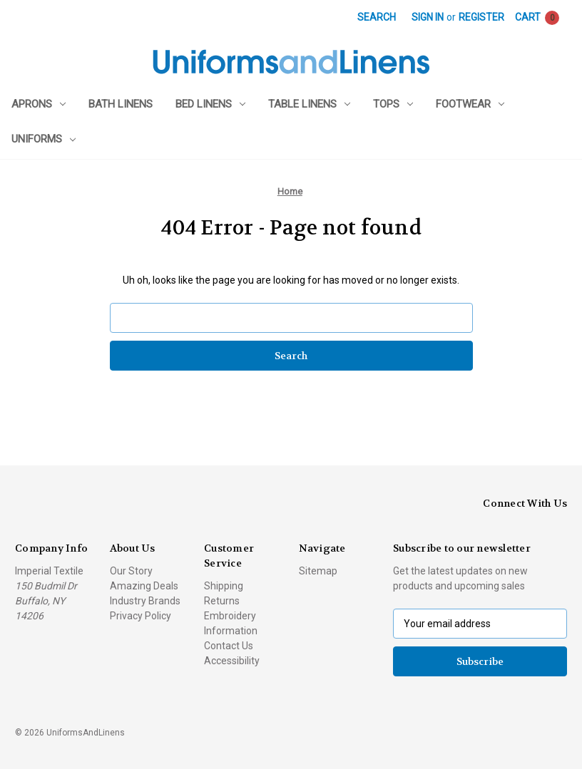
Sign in (428, 17)
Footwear (470, 104)
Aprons (38, 104)
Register (481, 17)
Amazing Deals (144, 586)
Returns (222, 601)
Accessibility (232, 660)
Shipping (223, 586)
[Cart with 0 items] (537, 17)
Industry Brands (145, 601)
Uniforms (43, 139)
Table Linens (309, 104)
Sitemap (318, 571)
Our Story (131, 571)
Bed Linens (210, 104)
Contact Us (228, 645)
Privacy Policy (140, 615)
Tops (393, 104)
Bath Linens (120, 104)
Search (376, 17)
